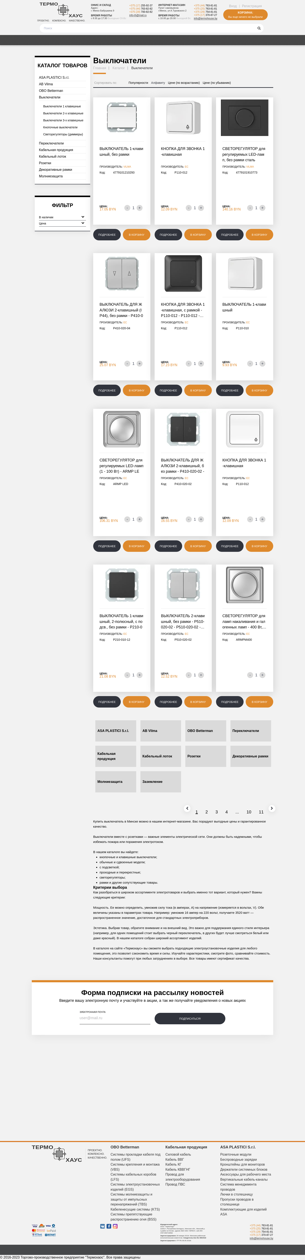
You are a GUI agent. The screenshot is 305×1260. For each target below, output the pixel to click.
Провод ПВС (175, 1184)
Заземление (153, 781)
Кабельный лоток (52, 156)
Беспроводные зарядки (238, 1159)
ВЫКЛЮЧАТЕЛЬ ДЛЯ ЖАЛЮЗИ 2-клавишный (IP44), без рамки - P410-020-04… (121, 310)
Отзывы (150, 40)
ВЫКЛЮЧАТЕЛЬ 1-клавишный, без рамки (121, 151)
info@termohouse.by (205, 18)
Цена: (104, 206)
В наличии (61, 216)
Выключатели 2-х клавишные (63, 113)
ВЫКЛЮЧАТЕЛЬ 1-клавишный (244, 307)
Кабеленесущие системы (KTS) (135, 1209)
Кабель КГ (173, 1164)
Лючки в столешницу (236, 1194)
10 (238, 812)
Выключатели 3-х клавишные (63, 120)
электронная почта (92, 1012)
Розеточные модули (235, 1154)
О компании (201, 40)
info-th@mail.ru (138, 15)
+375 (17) (140, 5)
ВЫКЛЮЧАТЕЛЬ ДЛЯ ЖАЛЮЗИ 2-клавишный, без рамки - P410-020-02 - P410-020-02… (182, 466)
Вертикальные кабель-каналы (244, 1179)
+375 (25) (205, 8)
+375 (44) (140, 8)
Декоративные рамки (55, 169)
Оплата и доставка (117, 40)
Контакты (260, 40)
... (226, 812)
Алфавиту (158, 82)
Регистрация (252, 6)
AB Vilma (46, 84)
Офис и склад (101, 5)
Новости (173, 40)
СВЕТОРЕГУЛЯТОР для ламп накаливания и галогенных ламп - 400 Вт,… (244, 621)
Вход (233, 6)
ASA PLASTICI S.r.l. (54, 77)
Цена (61, 223)
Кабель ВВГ (174, 1159)
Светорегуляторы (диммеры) (63, 134)
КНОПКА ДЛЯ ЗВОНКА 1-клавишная (183, 151)
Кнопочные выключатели (60, 127)
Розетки (45, 163)
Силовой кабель (178, 1154)
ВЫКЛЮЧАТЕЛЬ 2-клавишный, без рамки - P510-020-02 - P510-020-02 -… (183, 621)
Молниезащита (51, 176)
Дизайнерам (232, 40)
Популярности (138, 82)
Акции (65, 40)
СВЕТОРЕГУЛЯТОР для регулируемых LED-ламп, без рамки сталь (243, 154)
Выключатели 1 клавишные (62, 106)
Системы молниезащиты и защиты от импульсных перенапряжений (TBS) (131, 1199)
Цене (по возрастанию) (184, 82)
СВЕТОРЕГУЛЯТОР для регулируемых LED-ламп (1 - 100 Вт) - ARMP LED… (121, 466)
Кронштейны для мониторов (242, 1164)
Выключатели (49, 97)
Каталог (43, 40)
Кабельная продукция (56, 150)
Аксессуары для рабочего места (245, 1174)
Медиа (85, 40)
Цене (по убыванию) (217, 82)
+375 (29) (140, 11)
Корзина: (245, 12)
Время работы (101, 15)
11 (250, 812)
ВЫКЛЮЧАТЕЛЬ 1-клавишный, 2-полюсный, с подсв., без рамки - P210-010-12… (121, 622)
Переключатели (51, 143)
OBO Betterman (51, 91)
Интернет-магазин (171, 5)
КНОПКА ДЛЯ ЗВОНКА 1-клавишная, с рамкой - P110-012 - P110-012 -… (183, 310)
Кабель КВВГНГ (177, 1169)
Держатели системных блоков (243, 1169)
